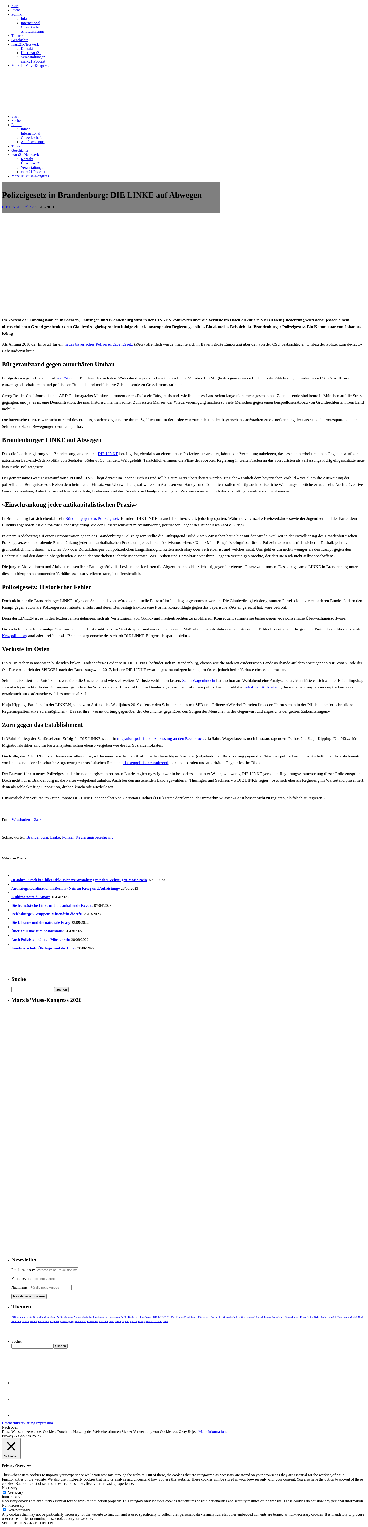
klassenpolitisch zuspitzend (145, 762)
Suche (16, 10)
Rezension (92, 1321)
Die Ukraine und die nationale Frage (40, 923)
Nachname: (20, 1287)
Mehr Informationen (213, 1432)
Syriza (133, 1321)
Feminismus (190, 1317)
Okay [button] (183, 1432)
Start (14, 6)
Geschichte (19, 40)
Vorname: (18, 1278)
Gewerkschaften (231, 1317)
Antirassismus (112, 1317)
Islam (275, 1317)
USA (165, 1321)
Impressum (44, 1423)
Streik (118, 1321)
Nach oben (10, 1427)
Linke (55, 837)
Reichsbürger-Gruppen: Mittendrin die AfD (46, 914)
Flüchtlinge (204, 1317)
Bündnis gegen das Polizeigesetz (92, 518)
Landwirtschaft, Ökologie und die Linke (43, 948)
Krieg (310, 1317)
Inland (26, 19)
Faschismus (177, 1317)
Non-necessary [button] (13, 1505)
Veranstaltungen (33, 57)
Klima (303, 1317)
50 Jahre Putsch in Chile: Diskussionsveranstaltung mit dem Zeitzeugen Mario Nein (79, 880)
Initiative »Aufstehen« (262, 687)
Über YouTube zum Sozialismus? (37, 931)
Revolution (80, 1321)
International (30, 23)
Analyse (51, 1317)
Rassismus (43, 1321)
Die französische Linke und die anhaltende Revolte (52, 905)
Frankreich (216, 1317)
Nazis (361, 1317)
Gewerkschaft (31, 27)
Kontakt (27, 48)
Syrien (125, 1321)
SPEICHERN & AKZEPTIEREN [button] (27, 1523)
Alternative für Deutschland (31, 1317)
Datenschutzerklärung (18, 1423)
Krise (317, 1317)
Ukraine (157, 1321)
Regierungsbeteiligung (95, 837)
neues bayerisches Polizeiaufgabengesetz (99, 344)
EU (169, 1317)
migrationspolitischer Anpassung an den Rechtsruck (160, 738)
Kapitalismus (292, 1317)
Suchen (16, 1341)
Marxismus (343, 1317)
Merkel (353, 1317)
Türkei (149, 1321)
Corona (148, 1317)
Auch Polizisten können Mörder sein (40, 940)
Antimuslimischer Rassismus (89, 1317)
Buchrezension (136, 1317)
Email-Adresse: (23, 1270)
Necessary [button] (10, 1488)
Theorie (17, 36)
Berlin (124, 1317)
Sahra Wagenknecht (198, 680)
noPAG (64, 378)
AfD (13, 1317)
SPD (111, 1321)
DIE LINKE (11, 207)
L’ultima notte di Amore (30, 897)
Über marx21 (31, 53)
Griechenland (248, 1317)
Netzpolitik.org (14, 635)
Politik (16, 14)
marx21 (332, 1317)
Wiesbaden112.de (26, 819)
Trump (141, 1321)
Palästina (16, 1321)
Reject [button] (192, 1432)
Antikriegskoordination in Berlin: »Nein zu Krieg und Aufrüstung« (65, 888)
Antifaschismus (33, 31)
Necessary (15, 1493)
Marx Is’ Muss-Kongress (30, 66)
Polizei (68, 837)
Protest (33, 1321)
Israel (281, 1317)
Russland (103, 1321)
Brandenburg (37, 837)
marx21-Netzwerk (25, 44)
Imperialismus (263, 1317)
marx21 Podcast (33, 61)
